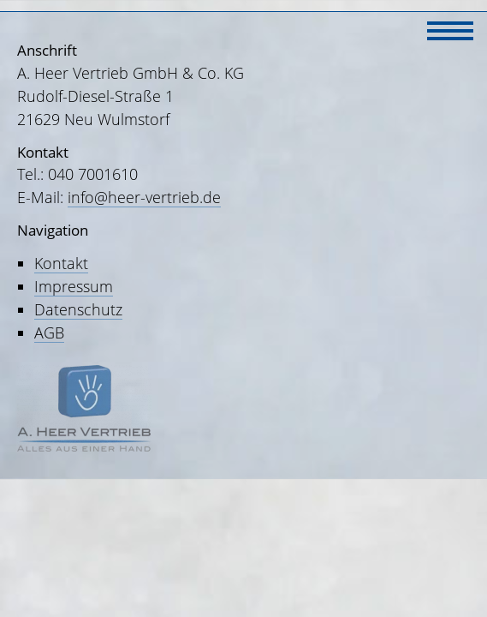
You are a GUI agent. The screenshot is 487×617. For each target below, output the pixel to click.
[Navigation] (450, 28)
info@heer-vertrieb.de (144, 197)
